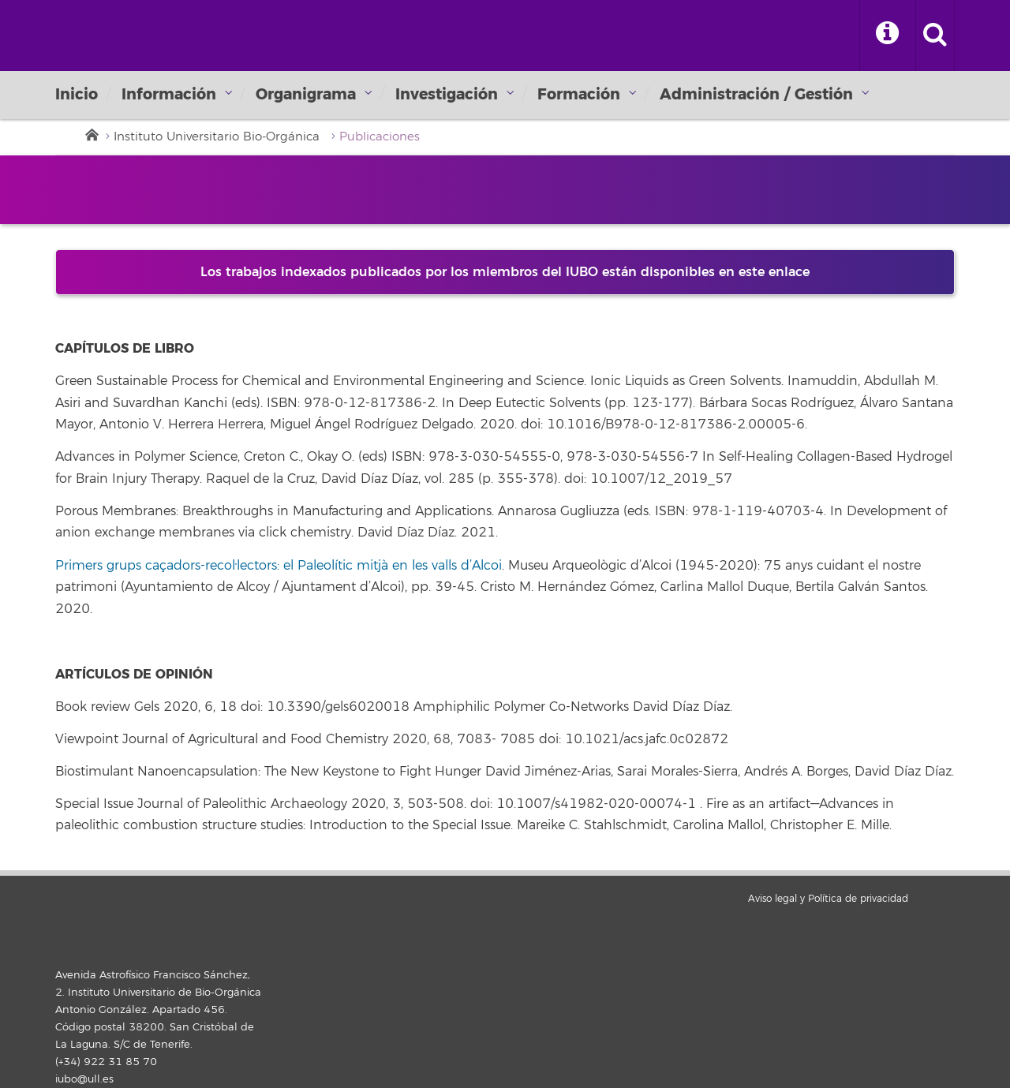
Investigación (446, 94)
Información (169, 94)
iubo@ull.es (84, 1079)
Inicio (76, 94)
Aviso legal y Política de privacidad (828, 899)
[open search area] (935, 35)
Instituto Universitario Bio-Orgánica (217, 136)
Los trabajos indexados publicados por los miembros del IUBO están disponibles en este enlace (505, 272)
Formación (578, 94)
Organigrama (306, 94)
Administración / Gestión (756, 94)
